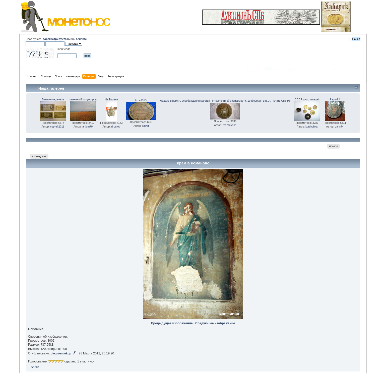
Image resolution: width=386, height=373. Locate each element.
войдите (81, 38)
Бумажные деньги (53, 99)
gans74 (339, 126)
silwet (145, 125)
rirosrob (115, 126)
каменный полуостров (83, 99)
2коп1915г (141, 100)
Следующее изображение (215, 323)
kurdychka (311, 126)
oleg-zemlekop (61, 353)
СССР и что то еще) (307, 99)
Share (35, 367)
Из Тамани (111, 99)
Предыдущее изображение (172, 323)
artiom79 (87, 126)
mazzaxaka (229, 125)
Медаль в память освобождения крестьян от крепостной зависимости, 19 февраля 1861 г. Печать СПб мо (225, 100)
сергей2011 (57, 126)
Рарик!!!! (335, 99)
